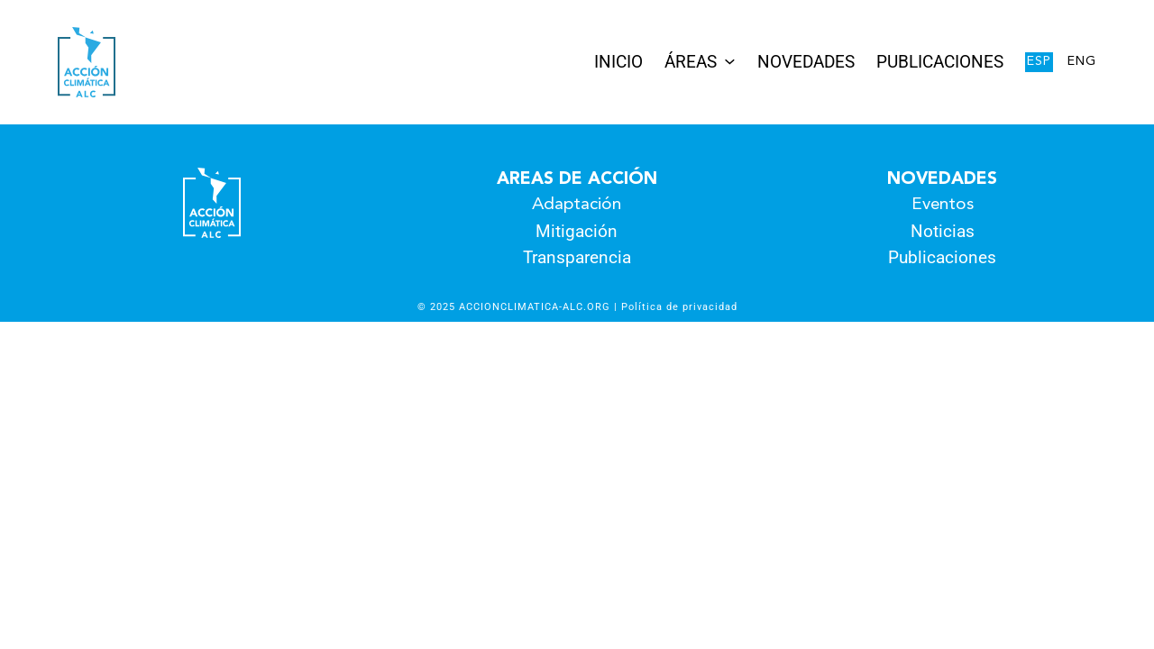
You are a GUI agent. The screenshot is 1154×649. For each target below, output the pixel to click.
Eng (1081, 62)
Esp (1039, 62)
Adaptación (576, 205)
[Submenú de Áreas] (730, 61)
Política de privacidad (679, 306)
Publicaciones (942, 257)
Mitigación (577, 231)
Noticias (943, 231)
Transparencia (577, 257)
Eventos (942, 205)
